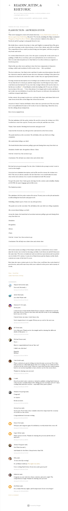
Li (14, 378)
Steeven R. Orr (18, 305)
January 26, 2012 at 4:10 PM (21, 386)
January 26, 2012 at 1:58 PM (21, 355)
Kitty (15, 458)
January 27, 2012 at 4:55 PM (21, 439)
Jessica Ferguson (19, 444)
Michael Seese (18, 339)
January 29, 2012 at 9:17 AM (21, 469)
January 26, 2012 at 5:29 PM (21, 403)
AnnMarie (17, 486)
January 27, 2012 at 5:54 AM (21, 428)
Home (16, 18)
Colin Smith (17, 360)
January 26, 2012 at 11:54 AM (21, 300)
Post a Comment (13, 495)
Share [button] (9, 273)
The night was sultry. (34, 464)
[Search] (58, 5)
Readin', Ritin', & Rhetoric (28, 7)
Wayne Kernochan (19, 285)
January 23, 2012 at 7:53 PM (21, 290)
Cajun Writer (18, 433)
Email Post (15, 273)
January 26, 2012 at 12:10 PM (21, 322)
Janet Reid (17, 295)
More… (45, 18)
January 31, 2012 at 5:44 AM (21, 481)
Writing (21, 275)
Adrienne (16, 474)
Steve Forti (17, 423)
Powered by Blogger (34, 506)
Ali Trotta (16, 327)
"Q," (22, 87)
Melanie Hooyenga (20, 391)
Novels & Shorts (25, 18)
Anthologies (37, 18)
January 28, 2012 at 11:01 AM (21, 453)
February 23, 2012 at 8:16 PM (21, 491)
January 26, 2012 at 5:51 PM (21, 418)
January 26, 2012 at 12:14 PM (21, 334)
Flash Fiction (15, 275)
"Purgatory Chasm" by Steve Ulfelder (19, 39)
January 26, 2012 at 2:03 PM (21, 373)
